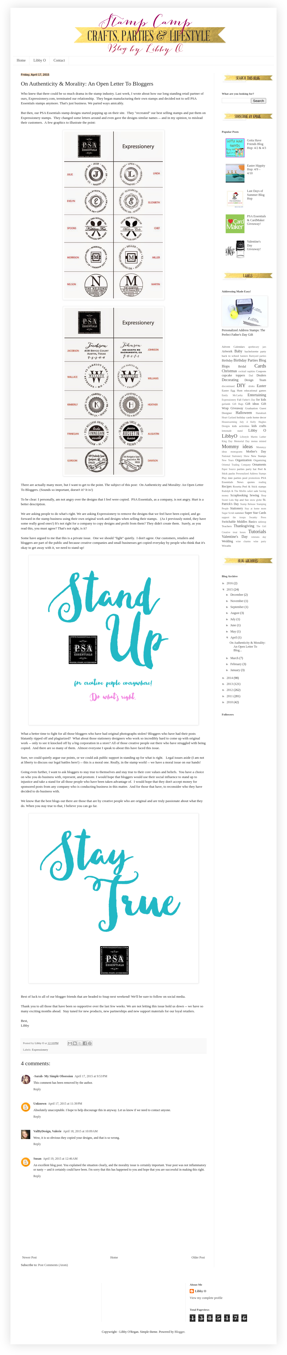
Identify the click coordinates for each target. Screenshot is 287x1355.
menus (254, 441)
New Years (228, 460)
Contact (59, 60)
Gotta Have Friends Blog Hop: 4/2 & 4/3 (256, 144)
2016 (230, 583)
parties (240, 469)
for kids (261, 399)
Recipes (227, 486)
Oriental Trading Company (236, 464)
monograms (236, 451)
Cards (260, 366)
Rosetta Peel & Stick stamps (249, 486)
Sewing (254, 495)
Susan (37, 1158)
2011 (230, 696)
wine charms (243, 541)
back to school (230, 355)
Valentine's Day (235, 536)
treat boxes (239, 532)
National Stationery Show (235, 456)
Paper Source (229, 469)
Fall (239, 399)
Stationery (236, 508)
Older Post (198, 1257)
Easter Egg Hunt (232, 390)
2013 (230, 684)
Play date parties (231, 477)
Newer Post (29, 1257)
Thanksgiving (244, 526)
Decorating (230, 380)
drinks (251, 386)
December (237, 595)
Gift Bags (237, 403)
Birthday (227, 360)
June (233, 625)
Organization (243, 460)
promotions (254, 478)
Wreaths (226, 545)
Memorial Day (242, 441)
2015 (230, 589)
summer (239, 512)
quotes (251, 482)
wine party (259, 541)
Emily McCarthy (232, 395)
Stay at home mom (255, 508)
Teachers (227, 526)
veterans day (258, 536)
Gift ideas (252, 404)
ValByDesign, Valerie (47, 1131)
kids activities (240, 425)
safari (250, 491)
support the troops (234, 517)
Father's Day (248, 399)
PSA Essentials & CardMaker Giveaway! (256, 220)
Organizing (260, 460)
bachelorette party (255, 351)
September (237, 607)
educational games (255, 390)
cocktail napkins (246, 371)
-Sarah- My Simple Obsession (53, 1076)
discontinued (228, 386)
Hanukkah (261, 413)
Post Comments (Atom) (53, 1265)
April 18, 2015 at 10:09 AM (80, 1131)
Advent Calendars (233, 346)
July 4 (244, 421)
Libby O (39, 60)
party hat (251, 469)
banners (244, 355)
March (234, 658)
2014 (230, 678)
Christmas (229, 371)
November (237, 601)
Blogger (179, 1332)
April (234, 637)
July (233, 619)
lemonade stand (232, 430)
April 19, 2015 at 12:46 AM (60, 1158)
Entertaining (257, 395)
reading (262, 482)
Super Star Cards (255, 513)
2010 (230, 702)
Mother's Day (256, 451)
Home (21, 60)
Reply (37, 1089)
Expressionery (40, 1049)
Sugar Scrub (228, 512)
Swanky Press (257, 517)
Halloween (244, 413)
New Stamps (258, 455)
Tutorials (257, 531)
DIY (241, 385)
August (235, 613)
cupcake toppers (233, 375)
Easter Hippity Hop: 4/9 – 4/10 (256, 169)
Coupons (261, 371)
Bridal (242, 366)
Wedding (227, 541)
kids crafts (259, 426)
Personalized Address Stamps (251, 473)
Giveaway (236, 408)
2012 (230, 690)
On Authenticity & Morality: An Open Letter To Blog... (248, 646)
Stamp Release (247, 504)
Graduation (251, 408)
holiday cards (244, 417)
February (236, 664)
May (233, 631)
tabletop (262, 521)
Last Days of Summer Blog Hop (256, 194)
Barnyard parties (257, 355)
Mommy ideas (237, 446)
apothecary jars (257, 346)
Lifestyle (244, 436)
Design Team (255, 380)
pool (244, 477)
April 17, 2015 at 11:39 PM (65, 1103)
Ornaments (259, 464)
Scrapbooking (239, 495)
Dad (251, 375)
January (235, 670)
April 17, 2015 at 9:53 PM (91, 1076)
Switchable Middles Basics (239, 521)
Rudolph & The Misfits (234, 491)
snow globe (256, 499)
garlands (226, 403)
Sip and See (242, 499)
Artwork (227, 351)
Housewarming (229, 421)
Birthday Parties (246, 360)
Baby (238, 351)
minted (262, 441)
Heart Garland (229, 417)
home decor (259, 417)
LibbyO (229, 436)
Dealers (261, 375)
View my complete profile (206, 1298)
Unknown (39, 1103)
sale (256, 490)
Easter (261, 386)
